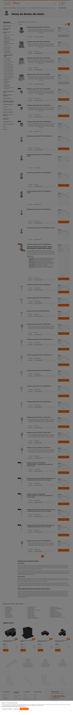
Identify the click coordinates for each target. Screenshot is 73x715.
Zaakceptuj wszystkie (24, 708)
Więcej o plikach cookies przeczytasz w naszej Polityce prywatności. (14, 706)
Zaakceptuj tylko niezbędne (7, 708)
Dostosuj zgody (16, 708)
